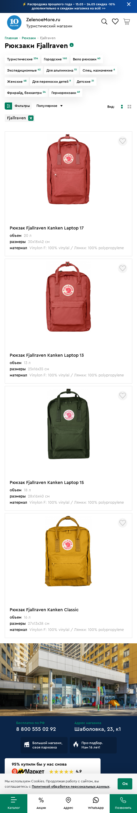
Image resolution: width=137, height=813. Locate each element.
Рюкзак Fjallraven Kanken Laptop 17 (47, 228)
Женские (16, 82)
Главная (11, 38)
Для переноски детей (51, 82)
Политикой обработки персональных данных (70, 786)
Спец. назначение (99, 70)
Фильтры (17, 106)
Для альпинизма (61, 70)
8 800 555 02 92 (36, 729)
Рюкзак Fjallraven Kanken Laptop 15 (47, 482)
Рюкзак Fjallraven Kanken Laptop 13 (47, 355)
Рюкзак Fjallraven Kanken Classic (44, 610)
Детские (85, 82)
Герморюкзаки (65, 93)
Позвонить (123, 807)
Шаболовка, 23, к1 (97, 729)
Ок (125, 784)
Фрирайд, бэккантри (26, 93)
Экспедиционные (24, 70)
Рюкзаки (29, 38)
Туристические (22, 59)
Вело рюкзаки (87, 59)
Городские (55, 59)
